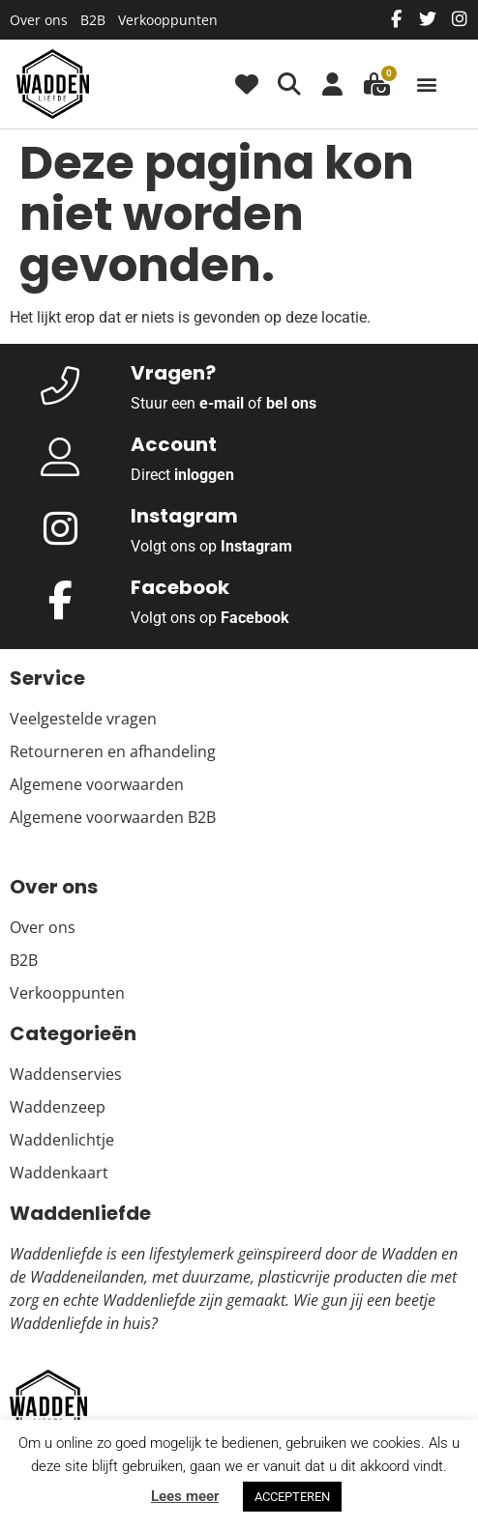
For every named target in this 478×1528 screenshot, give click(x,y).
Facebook (255, 617)
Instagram (256, 546)
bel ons (291, 403)
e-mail (221, 403)
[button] (426, 84)
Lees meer (185, 1496)
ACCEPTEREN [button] (292, 1496)
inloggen (204, 475)
